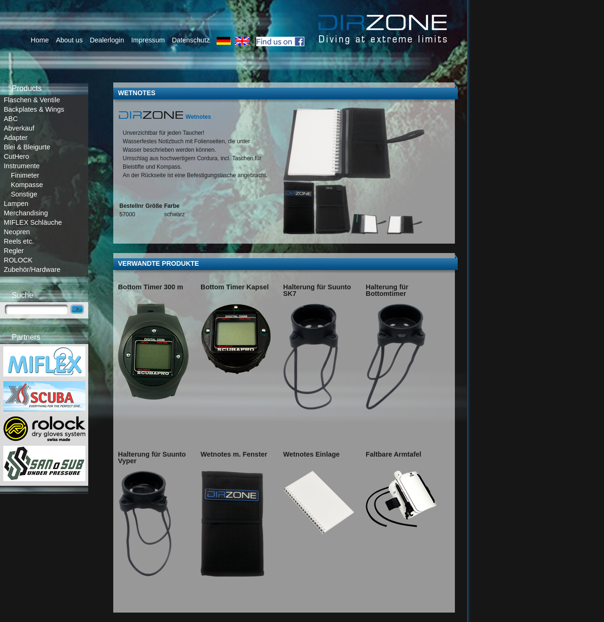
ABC (11, 119)
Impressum (148, 40)
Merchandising (26, 213)
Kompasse (27, 184)
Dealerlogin (107, 40)
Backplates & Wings (34, 109)
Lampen (16, 203)
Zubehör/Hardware (32, 269)
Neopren (17, 232)
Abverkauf (19, 128)
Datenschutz (191, 40)
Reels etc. (19, 241)
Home (40, 40)
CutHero (16, 156)
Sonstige (24, 194)
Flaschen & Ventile (32, 100)
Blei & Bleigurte (27, 147)
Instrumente (22, 166)
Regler (14, 250)
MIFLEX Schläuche (33, 222)
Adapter (15, 137)
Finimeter (25, 175)
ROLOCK (18, 260)
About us (69, 40)
